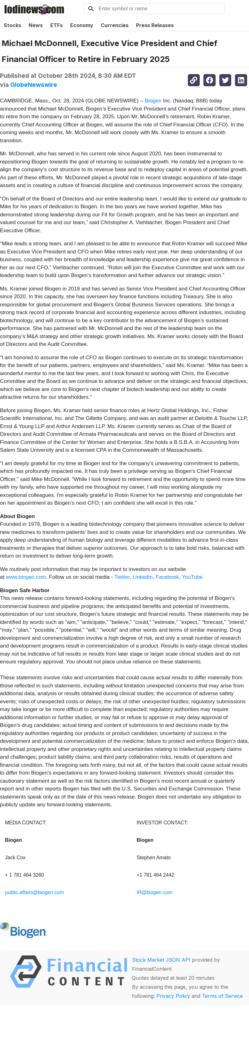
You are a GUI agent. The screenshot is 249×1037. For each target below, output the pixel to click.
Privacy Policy (173, 996)
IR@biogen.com (155, 892)
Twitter (121, 577)
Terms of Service (222, 996)
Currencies (115, 25)
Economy (81, 25)
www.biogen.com (26, 577)
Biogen (153, 101)
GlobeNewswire (33, 84)
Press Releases (155, 25)
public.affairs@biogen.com (34, 892)
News (36, 25)
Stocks (12, 25)
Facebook (167, 577)
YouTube (192, 577)
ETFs (56, 25)
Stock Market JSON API (161, 960)
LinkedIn (143, 577)
